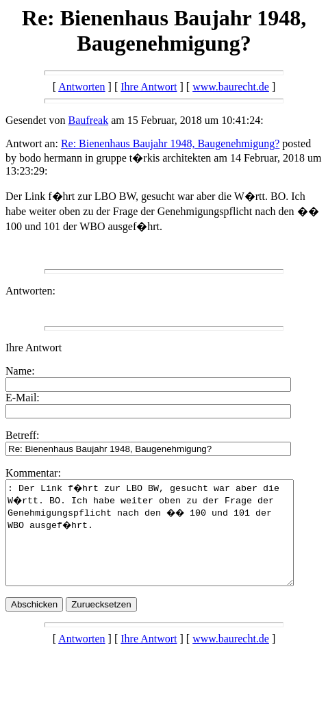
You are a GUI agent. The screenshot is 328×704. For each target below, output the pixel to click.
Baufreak (88, 120)
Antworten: (30, 291)
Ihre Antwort (149, 86)
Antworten (81, 86)
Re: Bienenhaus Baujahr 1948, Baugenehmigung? (170, 143)
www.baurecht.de (230, 86)
